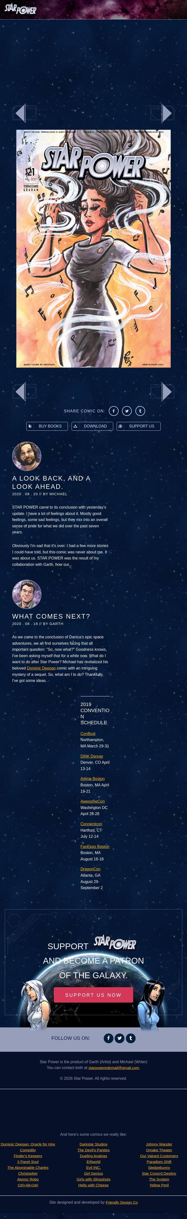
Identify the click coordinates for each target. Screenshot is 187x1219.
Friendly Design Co (121, 1208)
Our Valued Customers (159, 1150)
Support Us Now (93, 995)
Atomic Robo (28, 1185)
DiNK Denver (92, 756)
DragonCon (91, 869)
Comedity (28, 1156)
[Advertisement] (93, 58)
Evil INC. (93, 1168)
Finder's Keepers (27, 1162)
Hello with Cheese (93, 1185)
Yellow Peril (159, 1179)
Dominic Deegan (41, 668)
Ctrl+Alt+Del (28, 1191)
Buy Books (44, 426)
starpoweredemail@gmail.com (114, 1068)
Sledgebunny (159, 1162)
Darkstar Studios (93, 1144)
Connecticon (91, 824)
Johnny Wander (93, 1191)
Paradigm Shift (159, 1156)
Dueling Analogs (93, 1156)
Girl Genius (93, 1174)
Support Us (135, 426)
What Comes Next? (51, 616)
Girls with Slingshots (93, 1179)
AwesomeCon (93, 801)
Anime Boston (93, 779)
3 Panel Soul (28, 1168)
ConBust (88, 734)
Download (89, 426)
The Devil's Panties (93, 1150)
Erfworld (93, 1162)
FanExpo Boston (95, 847)
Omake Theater (159, 1144)
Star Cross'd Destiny (159, 1168)
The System (159, 1174)
